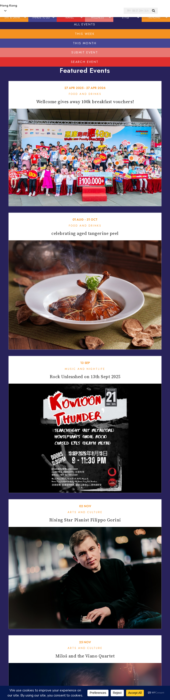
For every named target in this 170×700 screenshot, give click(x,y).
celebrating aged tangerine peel (85, 233)
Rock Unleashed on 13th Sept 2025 (85, 377)
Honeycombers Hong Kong (73, 10)
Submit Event (84, 52)
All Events (85, 24)
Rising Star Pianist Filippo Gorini (85, 520)
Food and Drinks (85, 94)
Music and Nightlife (85, 369)
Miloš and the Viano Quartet (85, 656)
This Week (85, 34)
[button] (25, 17)
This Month (85, 43)
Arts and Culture (85, 512)
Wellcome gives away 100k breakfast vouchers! (85, 102)
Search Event (85, 62)
